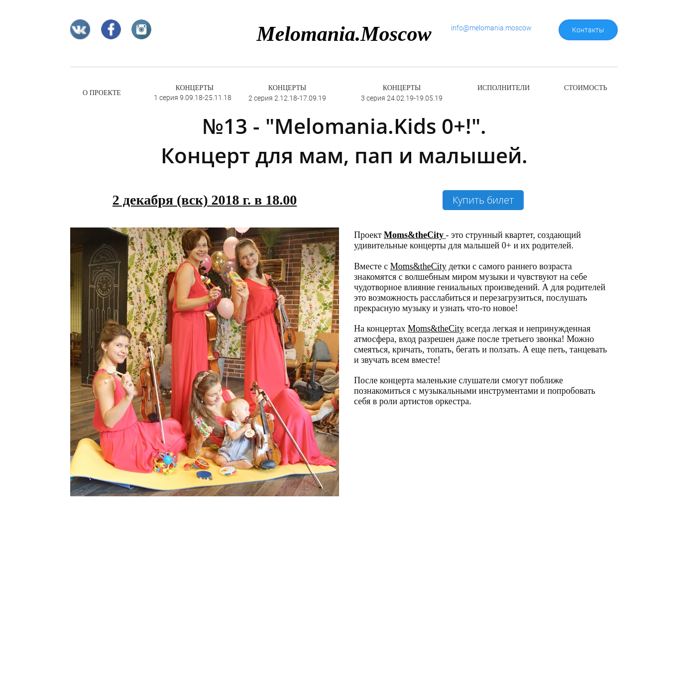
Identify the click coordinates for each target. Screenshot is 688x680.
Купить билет (483, 200)
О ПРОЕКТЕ (102, 93)
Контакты (588, 30)
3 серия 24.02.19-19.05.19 (402, 98)
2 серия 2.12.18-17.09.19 (287, 98)
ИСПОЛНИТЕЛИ (503, 88)
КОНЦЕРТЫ (194, 88)
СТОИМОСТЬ (585, 88)
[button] (330, 362)
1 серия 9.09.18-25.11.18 (192, 97)
